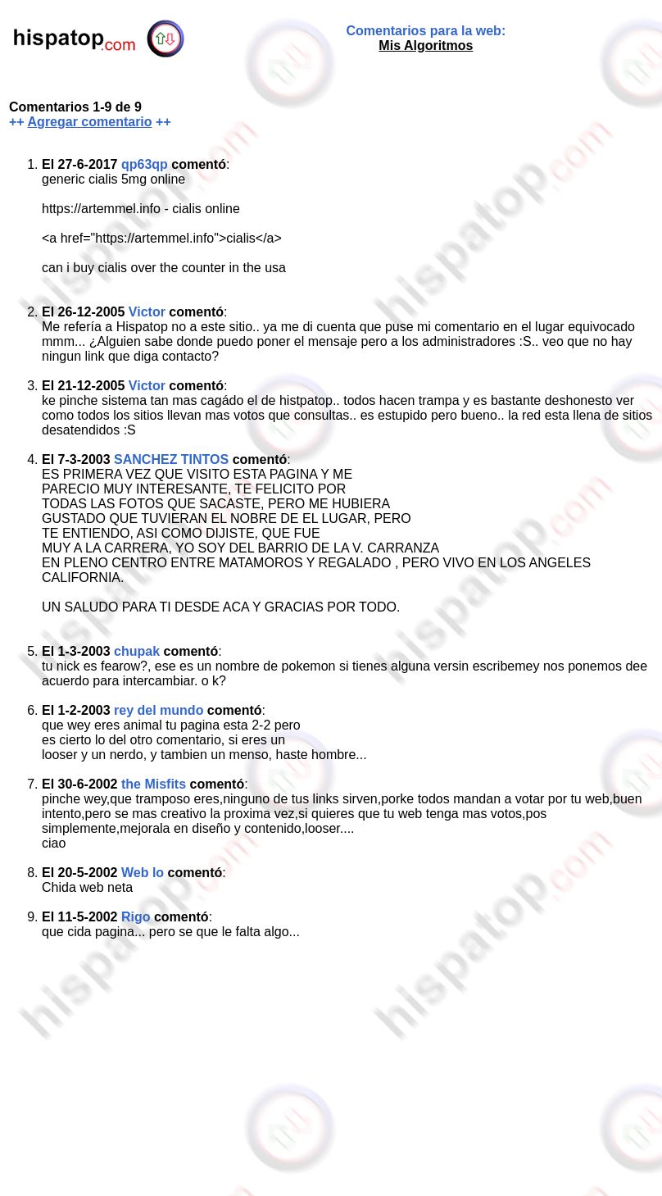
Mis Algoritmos (426, 45)
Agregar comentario (90, 122)
